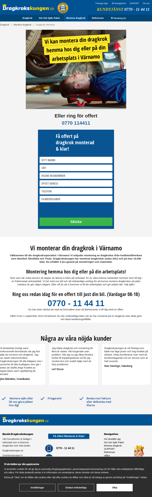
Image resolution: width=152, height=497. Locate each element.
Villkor (107, 455)
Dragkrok (27, 18)
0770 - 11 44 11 (137, 9)
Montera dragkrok (75, 18)
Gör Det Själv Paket (49, 18)
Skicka (75, 222)
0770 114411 (76, 123)
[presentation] (64, 210)
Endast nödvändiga (76, 487)
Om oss (146, 3)
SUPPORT (134, 3)
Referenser (98, 18)
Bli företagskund (119, 3)
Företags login (102, 3)
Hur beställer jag (112, 439)
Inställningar (37, 487)
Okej (114, 487)
